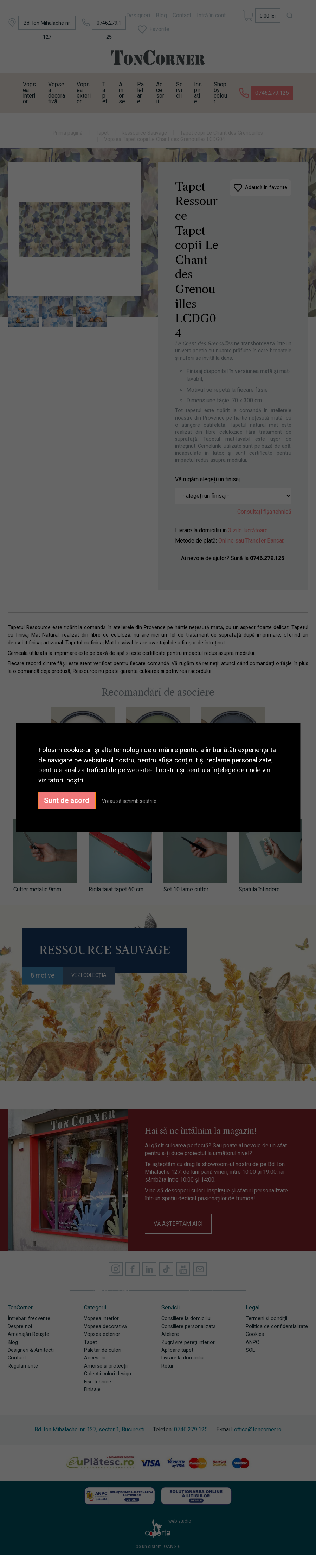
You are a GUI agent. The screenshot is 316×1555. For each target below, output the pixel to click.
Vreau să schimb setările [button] (129, 801)
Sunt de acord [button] (66, 800)
